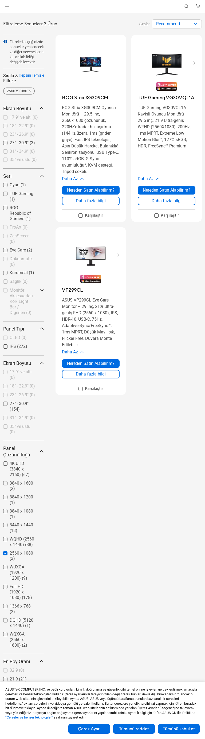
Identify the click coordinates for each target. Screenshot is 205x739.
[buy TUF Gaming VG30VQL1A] (166, 97)
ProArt (19, 227)
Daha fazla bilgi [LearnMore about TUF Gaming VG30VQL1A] (167, 200)
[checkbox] (23, 117)
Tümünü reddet (134, 729)
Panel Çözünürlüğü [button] (23, 451)
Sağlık (19, 281)
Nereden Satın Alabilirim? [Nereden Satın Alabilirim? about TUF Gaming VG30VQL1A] (166, 190)
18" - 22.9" (22, 125)
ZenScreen (20, 238)
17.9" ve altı (24, 117)
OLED (18, 337)
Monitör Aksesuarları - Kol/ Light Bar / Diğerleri (22, 301)
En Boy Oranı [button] (23, 661)
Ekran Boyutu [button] (23, 108)
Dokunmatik (21, 261)
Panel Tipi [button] (23, 329)
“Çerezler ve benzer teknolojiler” (29, 717)
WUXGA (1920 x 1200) (18, 572)
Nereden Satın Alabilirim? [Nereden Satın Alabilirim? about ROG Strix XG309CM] (91, 190)
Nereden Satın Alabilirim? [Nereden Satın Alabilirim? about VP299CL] (91, 363)
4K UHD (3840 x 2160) (20, 469)
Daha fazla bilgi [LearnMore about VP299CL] (91, 374)
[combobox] (177, 23)
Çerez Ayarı (89, 729)
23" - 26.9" (22, 134)
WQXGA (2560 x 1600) (18, 639)
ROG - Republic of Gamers (20, 213)
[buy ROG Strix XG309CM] (85, 97)
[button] (7, 6)
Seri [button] (23, 176)
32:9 (17, 670)
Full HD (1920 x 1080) (21, 592)
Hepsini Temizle (31, 75)
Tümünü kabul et (179, 729)
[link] (102, 7)
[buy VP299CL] (72, 290)
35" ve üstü (23, 159)
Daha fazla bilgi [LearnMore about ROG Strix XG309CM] (91, 200)
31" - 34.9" (22, 151)
